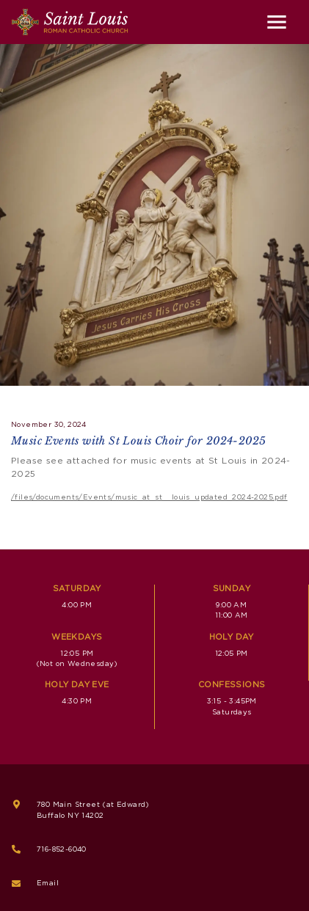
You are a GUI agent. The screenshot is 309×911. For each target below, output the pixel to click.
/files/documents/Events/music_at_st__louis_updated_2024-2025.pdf (149, 497)
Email (48, 883)
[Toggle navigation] (276, 22)
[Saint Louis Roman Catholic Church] (70, 22)
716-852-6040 (62, 849)
